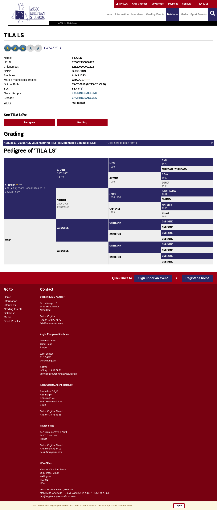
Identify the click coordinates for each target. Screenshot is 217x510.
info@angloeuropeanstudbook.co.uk (58, 374)
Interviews (137, 14)
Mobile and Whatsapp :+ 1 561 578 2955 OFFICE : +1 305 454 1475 (74, 493)
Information (122, 14)
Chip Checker (139, 3)
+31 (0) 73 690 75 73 (50, 319)
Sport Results (198, 14)
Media (184, 14)
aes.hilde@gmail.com (51, 452)
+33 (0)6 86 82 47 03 (50, 448)
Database (172, 14)
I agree (179, 505)
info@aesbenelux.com (51, 323)
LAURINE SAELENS (84, 93)
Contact (186, 3)
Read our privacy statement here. (115, 505)
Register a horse (197, 278)
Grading (82, 122)
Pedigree (29, 122)
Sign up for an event (153, 278)
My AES (122, 3)
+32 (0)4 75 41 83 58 (50, 414)
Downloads (157, 3)
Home (108, 14)
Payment (173, 3)
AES (60, 23)
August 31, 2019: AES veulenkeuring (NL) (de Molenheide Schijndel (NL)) (70, 142)
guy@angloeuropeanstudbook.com (58, 496)
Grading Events (155, 14)
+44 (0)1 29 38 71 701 (51, 370)
